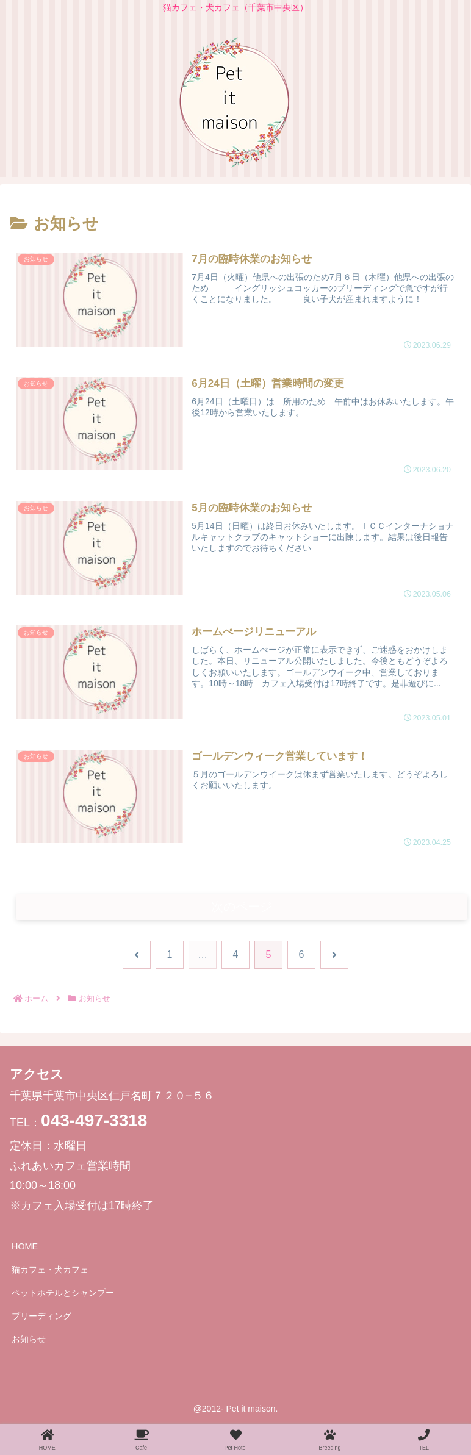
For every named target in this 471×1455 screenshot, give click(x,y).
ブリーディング (41, 1318)
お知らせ (29, 1341)
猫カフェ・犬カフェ (50, 1271)
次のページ (241, 907)
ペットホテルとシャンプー (63, 1294)
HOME (25, 1248)
